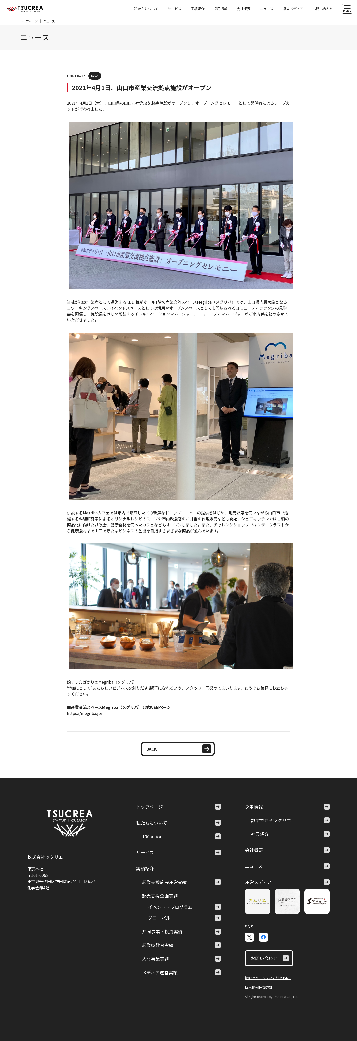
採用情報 (221, 8)
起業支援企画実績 (160, 895)
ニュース (266, 8)
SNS (249, 926)
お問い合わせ (322, 8)
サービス (174, 8)
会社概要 (244, 8)
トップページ (29, 21)
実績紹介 (198, 8)
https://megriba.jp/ (84, 713)
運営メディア (293, 8)
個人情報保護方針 (259, 987)
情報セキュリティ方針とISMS (268, 977)
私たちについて (146, 8)
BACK (178, 748)
